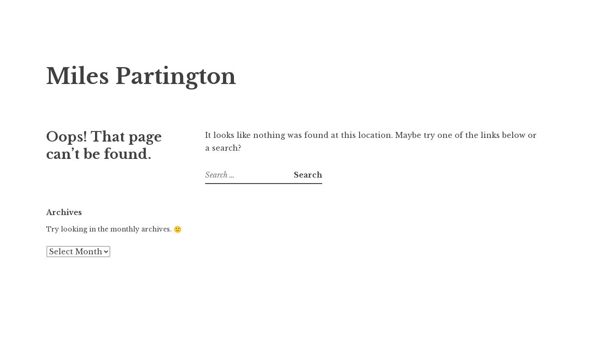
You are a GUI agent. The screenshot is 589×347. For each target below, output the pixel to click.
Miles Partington (141, 76)
